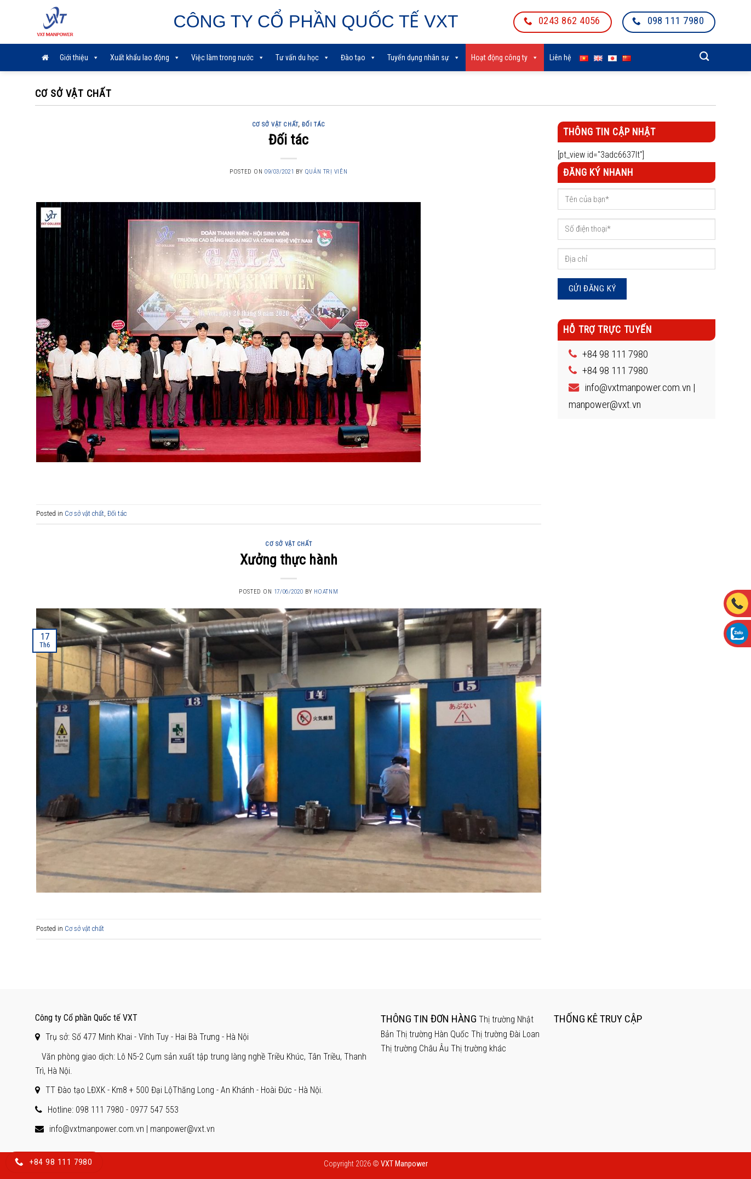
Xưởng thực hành (288, 559)
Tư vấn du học (303, 57)
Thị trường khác (478, 1048)
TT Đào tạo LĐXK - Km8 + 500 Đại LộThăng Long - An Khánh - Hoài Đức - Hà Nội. (184, 1090)
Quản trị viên (326, 171)
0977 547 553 (154, 1110)
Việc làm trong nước (228, 57)
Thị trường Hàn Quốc (432, 1034)
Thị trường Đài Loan (505, 1034)
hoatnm (326, 591)
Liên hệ (560, 57)
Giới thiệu (79, 57)
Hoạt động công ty (504, 57)
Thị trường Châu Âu (415, 1048)
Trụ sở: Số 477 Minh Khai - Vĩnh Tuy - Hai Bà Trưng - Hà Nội (147, 1037)
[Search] (704, 56)
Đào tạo (358, 57)
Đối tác (313, 124)
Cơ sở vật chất (275, 124)
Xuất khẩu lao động (145, 57)
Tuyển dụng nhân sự (423, 57)
